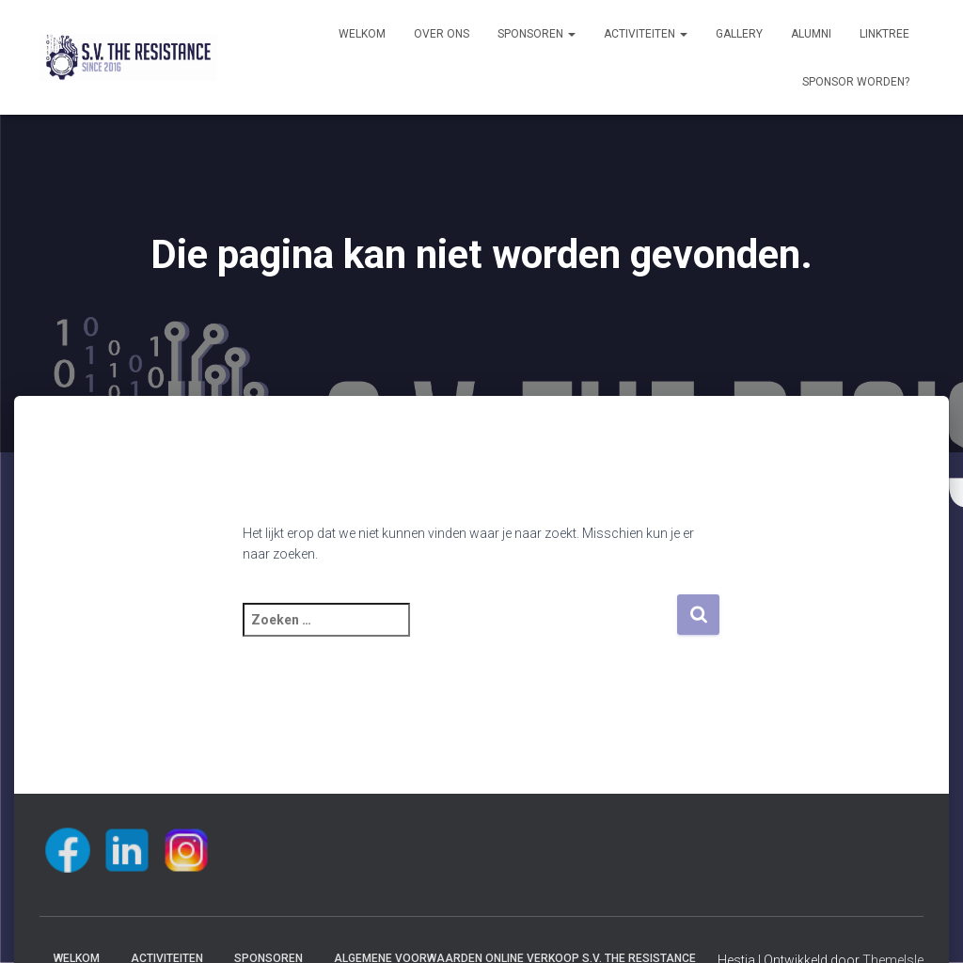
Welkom (362, 33)
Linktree (884, 33)
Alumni (811, 33)
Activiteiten (645, 33)
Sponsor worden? (855, 81)
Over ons (441, 33)
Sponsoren (536, 33)
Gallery (739, 33)
